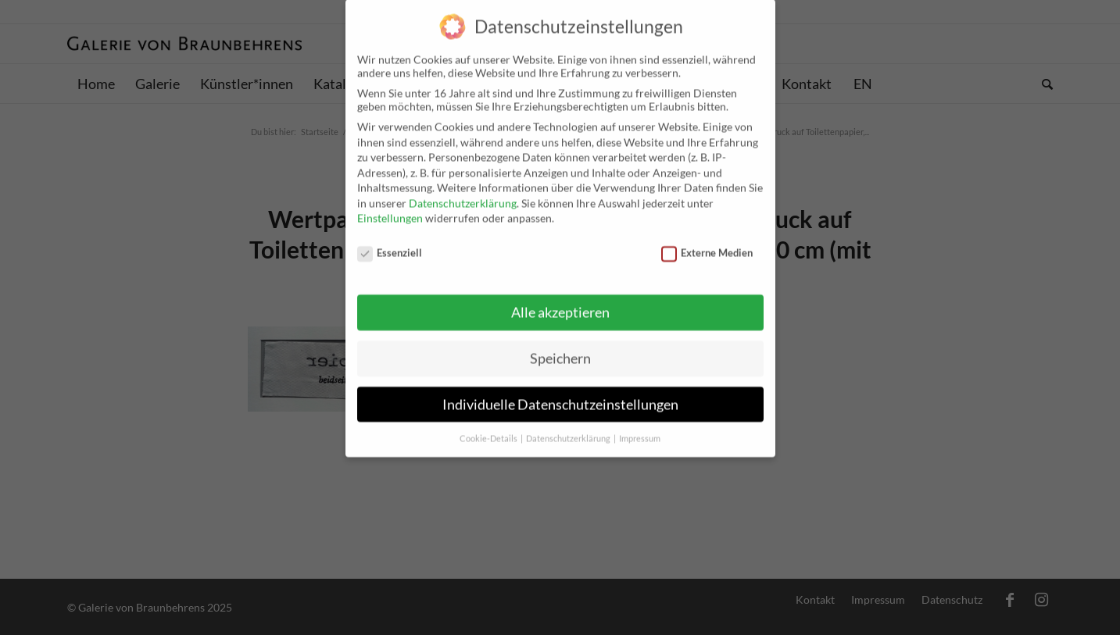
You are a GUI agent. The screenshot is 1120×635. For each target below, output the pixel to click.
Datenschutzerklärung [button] (569, 425)
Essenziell (390, 240)
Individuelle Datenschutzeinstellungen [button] (560, 391)
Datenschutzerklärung (463, 190)
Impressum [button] (639, 425)
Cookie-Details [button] (489, 425)
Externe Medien (707, 240)
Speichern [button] (560, 345)
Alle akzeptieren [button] (560, 299)
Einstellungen (390, 205)
